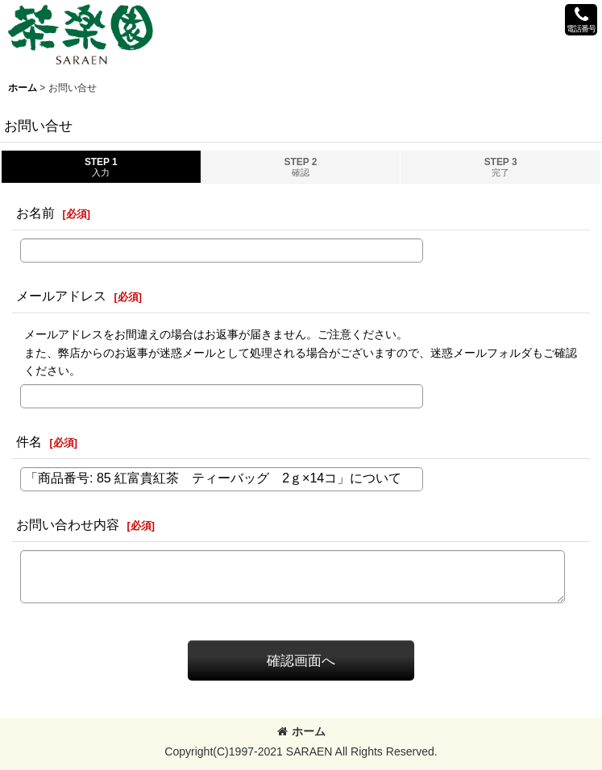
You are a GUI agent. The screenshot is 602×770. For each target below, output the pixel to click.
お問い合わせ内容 (67, 524)
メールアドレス (61, 295)
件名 (29, 441)
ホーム (301, 731)
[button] (581, 19)
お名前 (35, 212)
